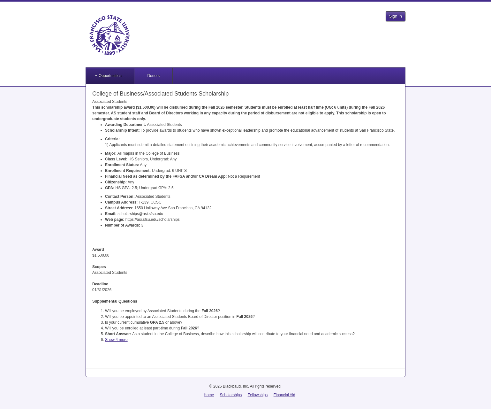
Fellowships (258, 395)
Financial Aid (284, 395)
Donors (153, 75)
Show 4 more (116, 339)
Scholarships (231, 395)
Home (209, 395)
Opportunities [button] (110, 75)
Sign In (395, 16)
